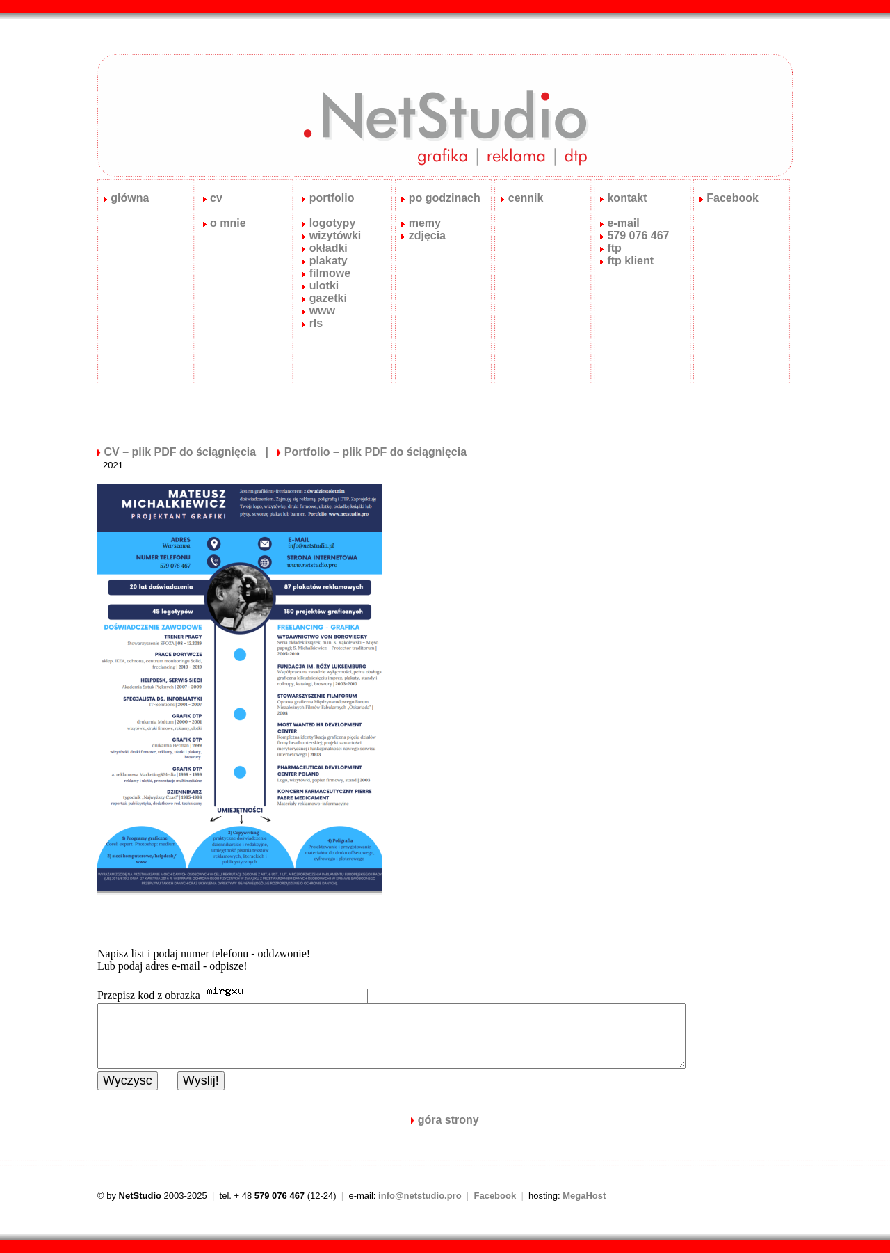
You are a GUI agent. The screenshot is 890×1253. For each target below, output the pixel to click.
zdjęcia (427, 235)
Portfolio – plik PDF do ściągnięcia (375, 452)
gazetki (328, 298)
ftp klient (630, 260)
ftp (614, 248)
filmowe (330, 273)
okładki (328, 248)
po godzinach (444, 198)
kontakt (627, 198)
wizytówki (335, 235)
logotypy (332, 223)
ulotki (324, 286)
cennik (526, 198)
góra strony (448, 1120)
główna (126, 198)
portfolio (332, 198)
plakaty (328, 260)
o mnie (228, 223)
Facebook (732, 198)
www (322, 311)
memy (425, 223)
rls (316, 323)
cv (216, 198)
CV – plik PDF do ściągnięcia (180, 452)
